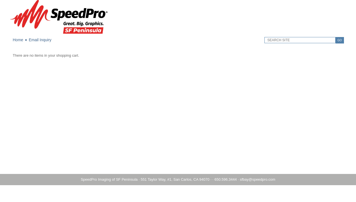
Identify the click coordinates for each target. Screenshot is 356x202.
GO (340, 40)
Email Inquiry (40, 40)
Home (18, 40)
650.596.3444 (226, 179)
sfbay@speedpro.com (257, 179)
